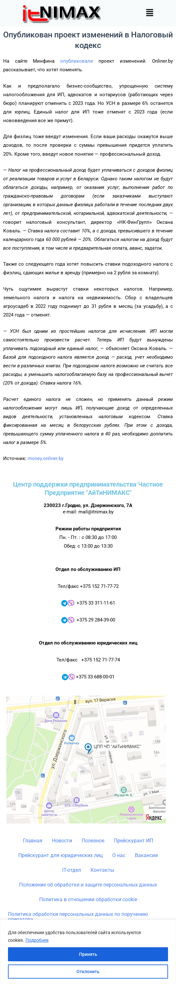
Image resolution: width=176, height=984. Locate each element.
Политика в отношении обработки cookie (88, 899)
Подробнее (37, 940)
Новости (62, 841)
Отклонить (88, 971)
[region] (88, 952)
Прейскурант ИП (133, 841)
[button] (149, 13)
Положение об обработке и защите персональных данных (88, 885)
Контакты (102, 870)
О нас (118, 855)
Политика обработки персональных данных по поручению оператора (78, 916)
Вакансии (146, 855)
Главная (32, 841)
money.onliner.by (45, 458)
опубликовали (76, 61)
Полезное (93, 841)
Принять (88, 954)
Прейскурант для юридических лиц (60, 855)
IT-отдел (71, 870)
